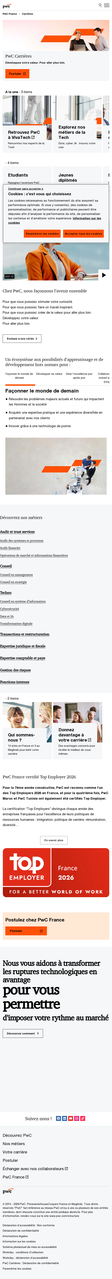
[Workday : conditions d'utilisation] (23, 1252)
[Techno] (54, 594)
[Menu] (106, 5)
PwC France (10, 13)
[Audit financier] (54, 549)
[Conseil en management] (54, 576)
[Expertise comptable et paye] (54, 659)
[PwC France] (7, 5)
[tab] (20, 376)
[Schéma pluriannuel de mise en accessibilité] (30, 1246)
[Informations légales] (15, 1236)
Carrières (27, 13)
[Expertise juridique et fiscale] (54, 648)
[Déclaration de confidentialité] (21, 1230)
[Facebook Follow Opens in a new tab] (58, 1118)
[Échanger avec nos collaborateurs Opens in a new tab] (35, 1168)
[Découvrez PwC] (17, 1135)
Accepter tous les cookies (83, 233)
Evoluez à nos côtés (22, 338)
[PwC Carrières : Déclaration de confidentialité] (31, 1263)
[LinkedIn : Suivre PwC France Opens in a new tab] (64, 1118)
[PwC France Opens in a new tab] (15, 1177)
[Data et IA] (54, 617)
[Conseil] (54, 567)
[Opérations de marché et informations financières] (54, 557)
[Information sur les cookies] (19, 1241)
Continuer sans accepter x (25, 188)
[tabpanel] (56, 441)
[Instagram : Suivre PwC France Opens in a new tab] (76, 1118)
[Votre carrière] (15, 1152)
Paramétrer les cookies (17, 1268)
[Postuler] (10, 1160)
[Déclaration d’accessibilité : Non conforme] (29, 1225)
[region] (56, 213)
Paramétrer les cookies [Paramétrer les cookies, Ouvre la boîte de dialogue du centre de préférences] (42, 233)
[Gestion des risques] (54, 672)
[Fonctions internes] (54, 683)
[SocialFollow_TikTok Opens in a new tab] (82, 1118)
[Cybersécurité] (54, 610)
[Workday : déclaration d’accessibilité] (25, 1257)
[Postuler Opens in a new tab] (17, 73)
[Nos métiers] (14, 1143)
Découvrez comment (23, 1033)
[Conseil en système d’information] (54, 603)
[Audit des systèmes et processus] (54, 542)
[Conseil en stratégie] (54, 583)
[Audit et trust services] (54, 533)
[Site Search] (100, 5)
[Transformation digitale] (54, 625)
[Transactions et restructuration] (54, 636)
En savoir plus (53, 840)
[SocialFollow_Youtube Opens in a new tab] (70, 1118)
